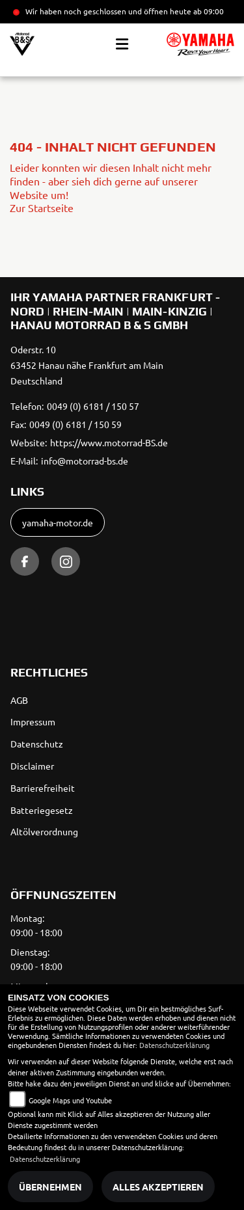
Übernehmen (50, 1186)
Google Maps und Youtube (70, 1100)
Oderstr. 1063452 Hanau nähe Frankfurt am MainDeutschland (86, 364)
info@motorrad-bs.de (84, 460)
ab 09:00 (207, 11)
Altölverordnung (44, 831)
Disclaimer (32, 766)
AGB (19, 700)
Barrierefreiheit (42, 788)
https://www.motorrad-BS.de (109, 442)
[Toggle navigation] (122, 44)
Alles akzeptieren (158, 1186)
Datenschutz (36, 743)
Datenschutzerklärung (174, 1045)
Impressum (32, 721)
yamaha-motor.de (57, 522)
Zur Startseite (42, 207)
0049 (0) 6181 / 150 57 (93, 406)
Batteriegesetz (41, 810)
